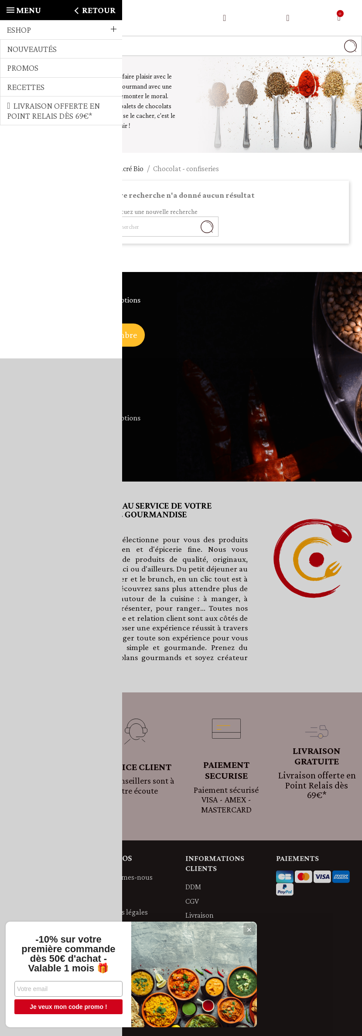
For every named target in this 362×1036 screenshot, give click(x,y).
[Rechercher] (181, 46)
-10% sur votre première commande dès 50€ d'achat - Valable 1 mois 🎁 (65, 954)
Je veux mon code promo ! (65, 1006)
